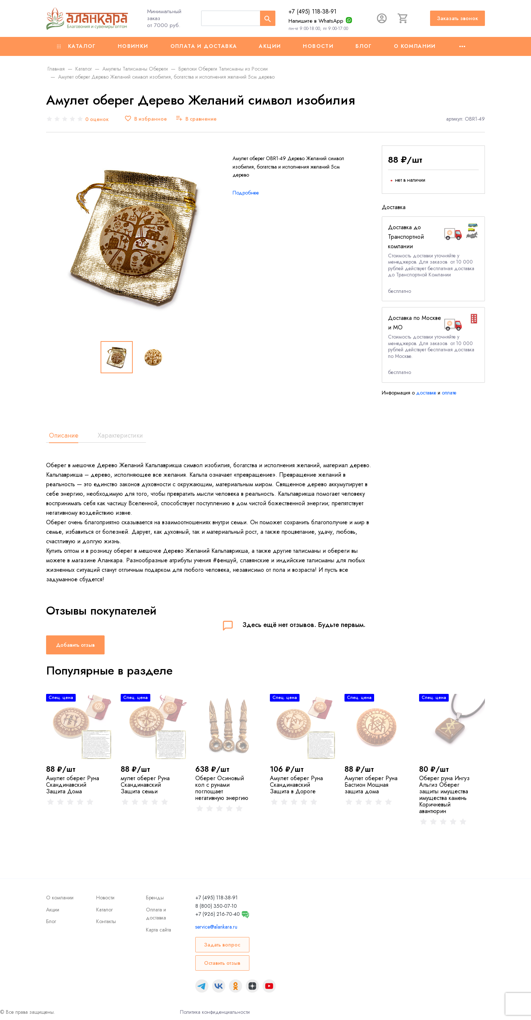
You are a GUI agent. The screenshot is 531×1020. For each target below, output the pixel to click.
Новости (318, 46)
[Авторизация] (382, 18)
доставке (426, 392)
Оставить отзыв (222, 963)
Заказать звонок (457, 18)
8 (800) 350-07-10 (216, 906)
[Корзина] (403, 18)
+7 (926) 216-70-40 (217, 914)
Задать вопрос (222, 944)
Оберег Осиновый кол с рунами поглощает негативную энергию (221, 788)
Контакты (106, 921)
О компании (415, 46)
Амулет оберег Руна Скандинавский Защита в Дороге (296, 785)
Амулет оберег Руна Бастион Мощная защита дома (371, 785)
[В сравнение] (196, 119)
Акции (270, 46)
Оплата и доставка (203, 46)
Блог (363, 46)
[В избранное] (145, 119)
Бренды (155, 897)
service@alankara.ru (216, 926)
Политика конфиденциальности (215, 1012)
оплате (449, 392)
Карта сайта (158, 929)
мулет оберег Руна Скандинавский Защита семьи (145, 785)
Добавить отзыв (75, 645)
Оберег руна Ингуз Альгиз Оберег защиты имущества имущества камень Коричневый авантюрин (444, 794)
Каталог (76, 46)
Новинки (133, 46)
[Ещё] (462, 46)
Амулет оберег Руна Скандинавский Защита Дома (72, 785)
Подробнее (246, 192)
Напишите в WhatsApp (316, 21)
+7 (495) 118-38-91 (312, 11)
